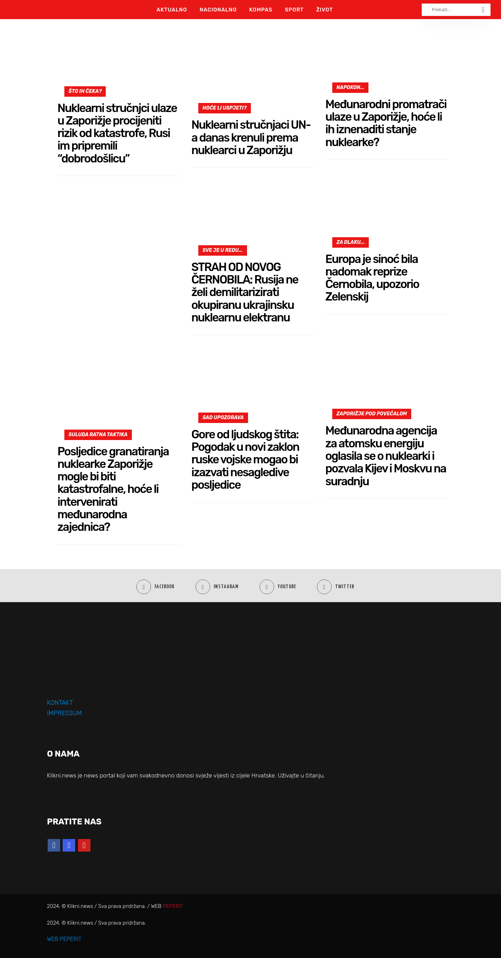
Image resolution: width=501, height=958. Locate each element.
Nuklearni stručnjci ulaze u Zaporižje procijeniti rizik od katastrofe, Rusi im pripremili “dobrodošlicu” (117, 133)
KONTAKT (60, 702)
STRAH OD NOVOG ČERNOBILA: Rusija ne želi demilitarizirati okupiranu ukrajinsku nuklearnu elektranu (244, 292)
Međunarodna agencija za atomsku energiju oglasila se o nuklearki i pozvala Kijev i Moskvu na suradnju (385, 456)
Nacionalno (218, 10)
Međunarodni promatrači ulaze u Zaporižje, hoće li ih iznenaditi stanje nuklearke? (385, 123)
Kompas (260, 10)
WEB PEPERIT (64, 939)
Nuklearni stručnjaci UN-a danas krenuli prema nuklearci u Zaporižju (250, 137)
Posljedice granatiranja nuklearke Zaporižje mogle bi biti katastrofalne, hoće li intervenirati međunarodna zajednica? (113, 489)
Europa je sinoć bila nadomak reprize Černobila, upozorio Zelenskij (372, 278)
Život (324, 10)
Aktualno (172, 10)
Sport (294, 10)
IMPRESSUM (64, 713)
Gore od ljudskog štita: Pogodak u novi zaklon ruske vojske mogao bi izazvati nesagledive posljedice (245, 460)
